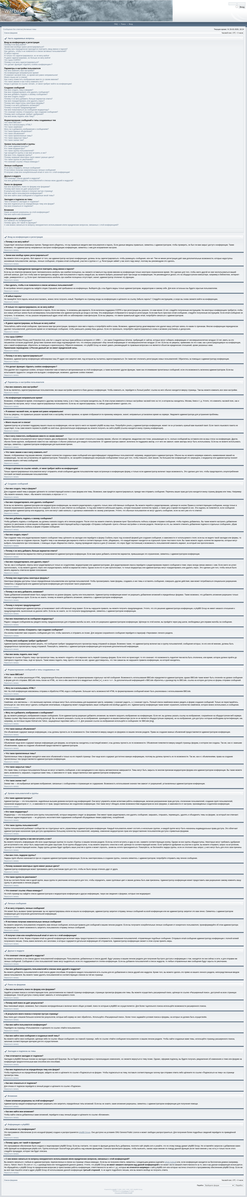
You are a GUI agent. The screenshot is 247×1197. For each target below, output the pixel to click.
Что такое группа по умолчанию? (18, 159)
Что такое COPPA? (12, 60)
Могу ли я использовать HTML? (18, 125)
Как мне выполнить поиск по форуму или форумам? (27, 187)
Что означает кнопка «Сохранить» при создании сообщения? (31, 112)
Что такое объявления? (14, 133)
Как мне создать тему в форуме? (18, 90)
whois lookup (170, 1162)
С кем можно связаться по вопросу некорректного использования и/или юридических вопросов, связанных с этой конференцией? (61, 225)
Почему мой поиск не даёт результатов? (22, 189)
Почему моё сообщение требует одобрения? (24, 114)
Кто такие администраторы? (16, 146)
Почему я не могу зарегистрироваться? (21, 62)
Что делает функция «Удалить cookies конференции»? (28, 64)
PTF (132, 1191)
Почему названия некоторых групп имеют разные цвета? (29, 157)
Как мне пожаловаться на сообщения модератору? (26, 110)
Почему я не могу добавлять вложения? (21, 105)
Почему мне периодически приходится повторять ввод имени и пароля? (36, 49)
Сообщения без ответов (12, 29)
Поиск (123, 24)
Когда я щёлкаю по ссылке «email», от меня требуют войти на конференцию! (38, 84)
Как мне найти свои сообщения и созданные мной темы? (29, 195)
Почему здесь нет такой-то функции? (20, 223)
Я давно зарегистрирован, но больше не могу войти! (27, 58)
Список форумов (10, 33)
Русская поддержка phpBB (123, 1193)
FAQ (116, 24)
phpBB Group (84, 1132)
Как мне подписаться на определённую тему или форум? (29, 204)
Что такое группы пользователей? (19, 151)
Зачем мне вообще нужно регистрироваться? (24, 47)
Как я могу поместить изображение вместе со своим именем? (31, 79)
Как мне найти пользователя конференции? (23, 193)
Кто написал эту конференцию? (18, 220)
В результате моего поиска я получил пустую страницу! (28, 191)
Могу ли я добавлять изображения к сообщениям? (26, 129)
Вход (131, 24)
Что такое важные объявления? (18, 131)
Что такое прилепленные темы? (18, 136)
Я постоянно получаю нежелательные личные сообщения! (30, 170)
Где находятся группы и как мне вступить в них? (25, 153)
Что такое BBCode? (12, 122)
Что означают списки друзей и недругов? (22, 178)
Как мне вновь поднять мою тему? (19, 116)
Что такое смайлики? (13, 127)
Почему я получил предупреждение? (20, 107)
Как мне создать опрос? (14, 96)
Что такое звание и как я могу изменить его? (23, 82)
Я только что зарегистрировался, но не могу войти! (26, 56)
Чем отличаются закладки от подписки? (21, 202)
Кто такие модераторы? (14, 148)
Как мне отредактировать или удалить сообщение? (26, 92)
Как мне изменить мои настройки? (19, 71)
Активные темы (30, 29)
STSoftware (125, 1191)
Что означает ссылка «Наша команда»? (21, 162)
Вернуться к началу (11, 250)
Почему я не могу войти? (15, 45)
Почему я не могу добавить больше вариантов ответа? (28, 99)
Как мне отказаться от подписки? (18, 206)
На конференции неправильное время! (21, 73)
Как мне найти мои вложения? (17, 214)
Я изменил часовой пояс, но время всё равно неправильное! (31, 75)
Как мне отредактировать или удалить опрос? (24, 101)
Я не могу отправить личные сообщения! (22, 168)
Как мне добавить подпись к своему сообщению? (26, 94)
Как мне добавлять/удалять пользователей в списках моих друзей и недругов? (38, 180)
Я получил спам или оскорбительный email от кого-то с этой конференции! (37, 172)
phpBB (114, 1189)
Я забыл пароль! (11, 53)
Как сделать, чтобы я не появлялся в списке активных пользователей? (35, 51)
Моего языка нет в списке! (15, 77)
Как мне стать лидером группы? (18, 155)
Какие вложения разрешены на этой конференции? (26, 212)
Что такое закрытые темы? (16, 138)
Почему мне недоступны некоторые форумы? (24, 103)
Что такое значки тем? (14, 140)
